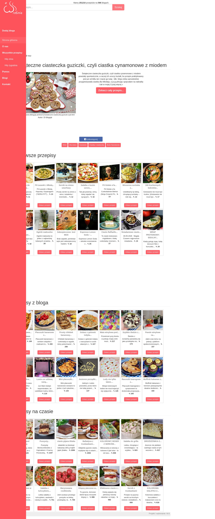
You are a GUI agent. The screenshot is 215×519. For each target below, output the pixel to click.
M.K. (184, 513)
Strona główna (9, 40)
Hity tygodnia (9, 65)
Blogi (5, 78)
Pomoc (5, 71)
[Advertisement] (106, 32)
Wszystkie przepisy (12, 53)
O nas (5, 46)
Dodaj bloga (8, 30)
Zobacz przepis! (38, 205)
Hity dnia (7, 59)
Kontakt (6, 84)
